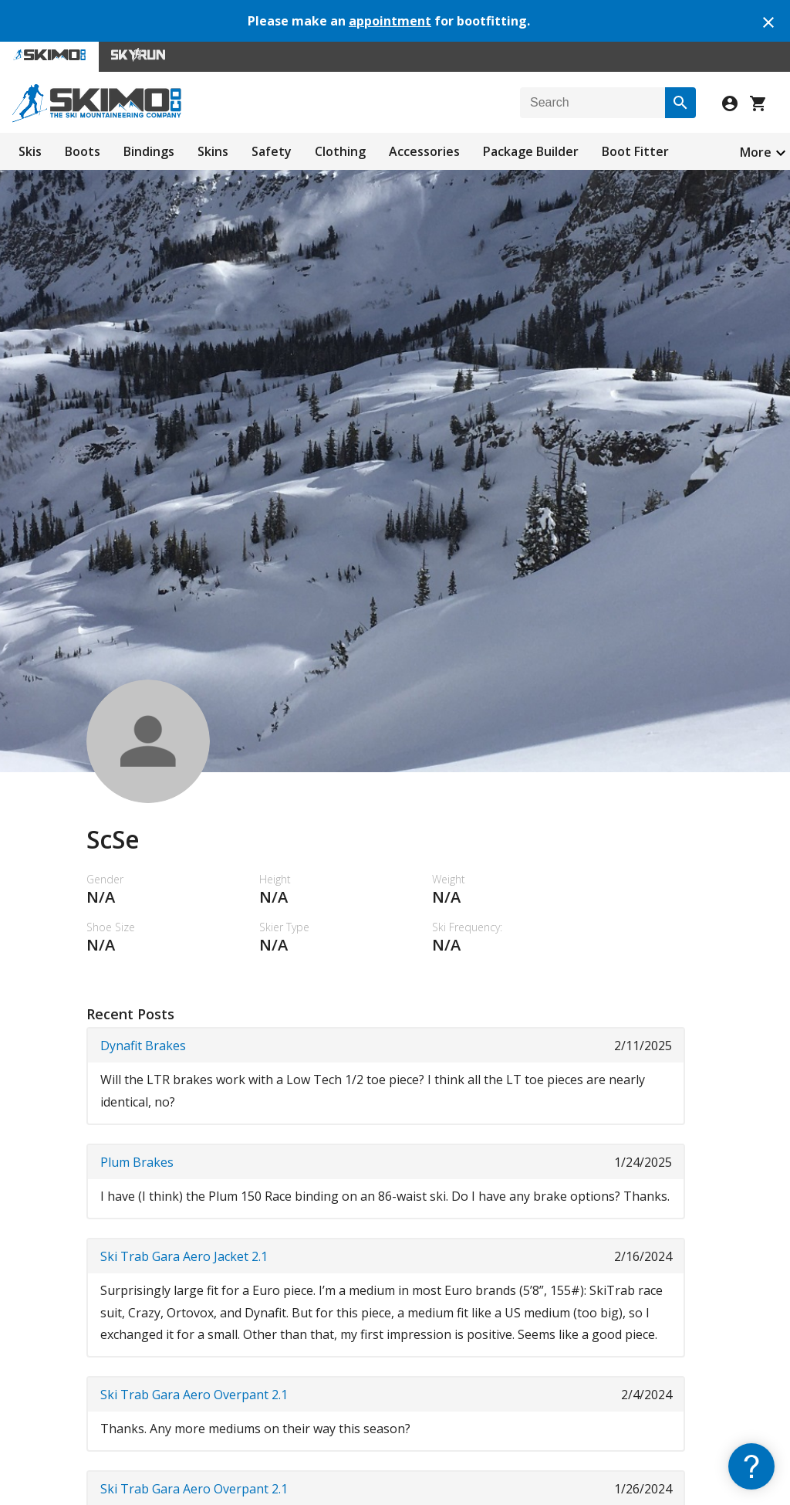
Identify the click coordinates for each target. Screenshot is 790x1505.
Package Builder (531, 151)
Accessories (424, 151)
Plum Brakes (137, 1162)
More (755, 152)
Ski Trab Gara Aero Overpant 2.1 (194, 1394)
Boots (82, 151)
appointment (390, 20)
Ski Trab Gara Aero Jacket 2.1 (184, 1256)
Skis (30, 151)
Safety (272, 151)
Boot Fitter (635, 151)
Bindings (148, 151)
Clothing (340, 151)
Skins (213, 151)
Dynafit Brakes (143, 1045)
